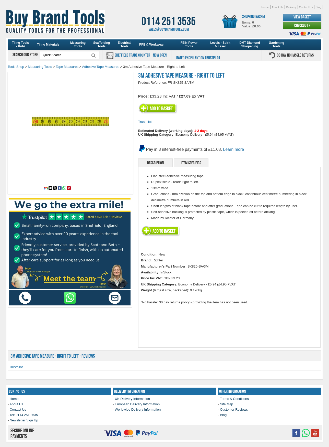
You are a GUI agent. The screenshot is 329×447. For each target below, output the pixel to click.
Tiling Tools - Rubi (20, 44)
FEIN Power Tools (189, 44)
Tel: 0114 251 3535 (24, 415)
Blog (318, 7)
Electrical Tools (124, 44)
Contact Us (306, 7)
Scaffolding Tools (101, 44)
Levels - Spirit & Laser (220, 44)
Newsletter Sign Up (24, 420)
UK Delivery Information (132, 399)
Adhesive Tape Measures (100, 67)
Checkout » (302, 25)
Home (265, 7)
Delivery (291, 7)
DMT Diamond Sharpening (249, 44)
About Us (277, 7)
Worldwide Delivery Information (138, 409)
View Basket (302, 17)
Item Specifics (191, 163)
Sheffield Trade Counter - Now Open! (140, 55)
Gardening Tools (276, 44)
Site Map (226, 404)
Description (155, 163)
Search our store (26, 54)
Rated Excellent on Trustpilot (198, 57)
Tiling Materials (48, 44)
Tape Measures (67, 67)
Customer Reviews (234, 409)
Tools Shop (16, 67)
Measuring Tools (78, 44)
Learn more (233, 149)
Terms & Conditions (234, 399)
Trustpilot (145, 122)
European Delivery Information (137, 404)
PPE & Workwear (151, 44)
